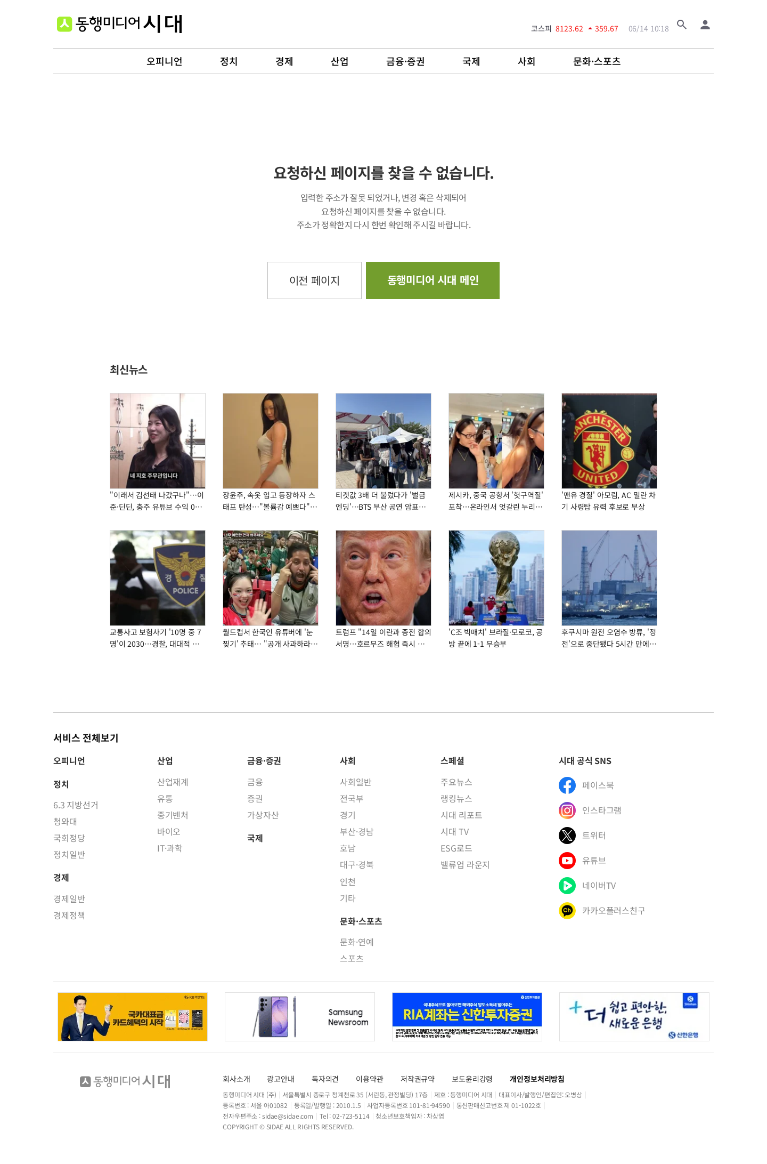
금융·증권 (405, 61)
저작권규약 (418, 1078)
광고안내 (280, 1078)
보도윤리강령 (472, 1078)
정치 (229, 61)
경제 (284, 61)
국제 (471, 61)
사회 (527, 61)
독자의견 (325, 1078)
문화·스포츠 (597, 61)
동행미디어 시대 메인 (433, 279)
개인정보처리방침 (537, 1078)
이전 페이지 (314, 280)
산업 (340, 61)
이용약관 (369, 1078)
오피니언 (164, 61)
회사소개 (236, 1078)
